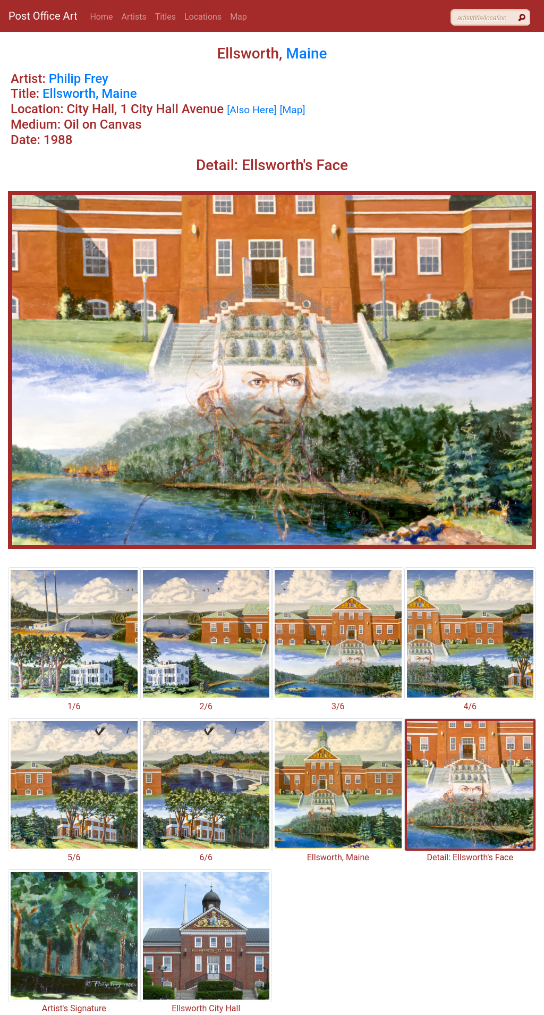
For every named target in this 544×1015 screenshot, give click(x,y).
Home (101, 17)
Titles (165, 17)
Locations (203, 17)
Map (238, 17)
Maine (306, 53)
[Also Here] (251, 110)
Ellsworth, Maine (89, 93)
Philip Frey (78, 78)
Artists (134, 17)
